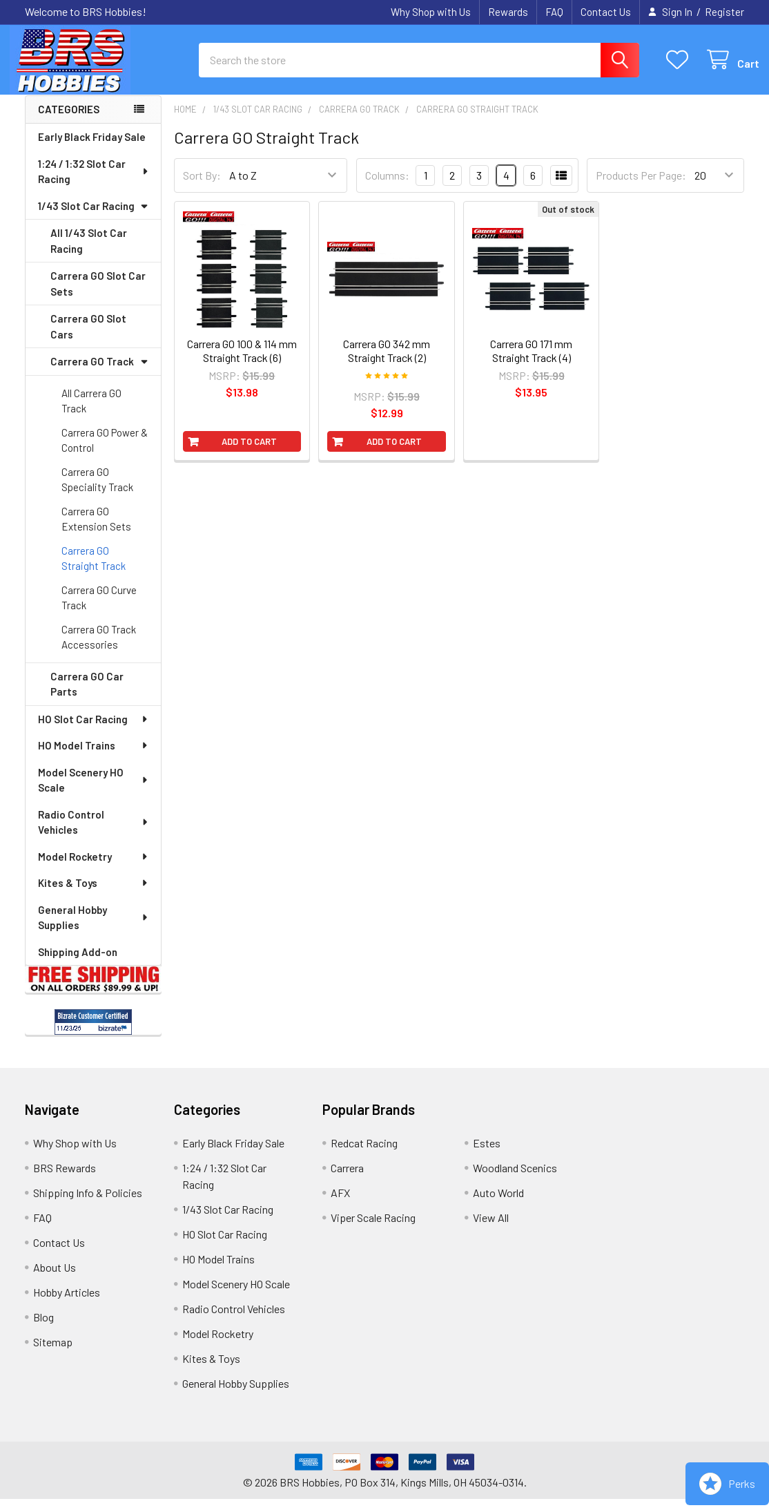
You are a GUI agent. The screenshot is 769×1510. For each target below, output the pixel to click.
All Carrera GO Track (91, 412)
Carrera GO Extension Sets (96, 530)
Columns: (387, 186)
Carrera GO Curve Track (99, 609)
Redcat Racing (364, 1153)
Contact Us (606, 12)
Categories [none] (68, 121)
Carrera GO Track (99, 372)
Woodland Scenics (515, 1178)
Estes (486, 1153)
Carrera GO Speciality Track (97, 491)
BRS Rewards (64, 1178)
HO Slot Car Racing (93, 730)
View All (491, 1228)
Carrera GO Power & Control (104, 451)
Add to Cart (249, 452)
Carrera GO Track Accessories (98, 648)
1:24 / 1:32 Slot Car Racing (94, 183)
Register (724, 12)
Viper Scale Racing (373, 1228)
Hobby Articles (66, 1303)
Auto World (498, 1203)
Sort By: (202, 186)
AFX (340, 1203)
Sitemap (52, 1352)
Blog (43, 1328)
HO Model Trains (93, 756)
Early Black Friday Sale (92, 148)
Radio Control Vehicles (93, 833)
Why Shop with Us (431, 12)
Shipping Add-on (77, 963)
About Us (54, 1278)
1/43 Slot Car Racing (93, 217)
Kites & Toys (93, 894)
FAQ (554, 12)
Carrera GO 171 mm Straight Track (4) (531, 361)
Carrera (347, 1178)
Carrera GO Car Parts (87, 695)
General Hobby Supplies (93, 929)
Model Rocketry (93, 867)
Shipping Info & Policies (87, 1203)
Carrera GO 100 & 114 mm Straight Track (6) (242, 361)
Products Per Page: (641, 186)
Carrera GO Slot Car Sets (98, 294)
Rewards (508, 12)
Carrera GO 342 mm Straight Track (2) (386, 361)
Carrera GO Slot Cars (88, 337)
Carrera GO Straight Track (93, 569)
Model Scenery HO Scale (93, 791)
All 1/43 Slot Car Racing (88, 252)
